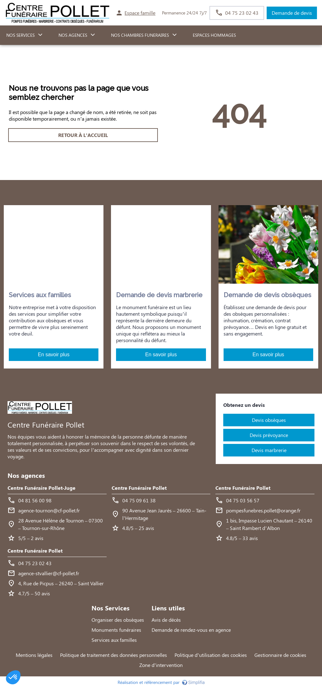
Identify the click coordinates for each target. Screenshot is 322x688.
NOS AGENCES (72, 35)
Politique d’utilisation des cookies (211, 655)
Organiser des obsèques (118, 619)
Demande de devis (292, 12)
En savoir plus (53, 354)
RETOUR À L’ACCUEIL (83, 135)
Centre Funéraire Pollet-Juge (41, 487)
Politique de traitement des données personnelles (113, 655)
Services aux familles (114, 639)
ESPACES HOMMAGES (214, 35)
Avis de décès (166, 619)
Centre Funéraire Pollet (139, 487)
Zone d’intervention (161, 665)
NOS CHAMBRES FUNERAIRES (140, 35)
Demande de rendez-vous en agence (191, 629)
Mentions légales (34, 655)
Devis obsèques (269, 420)
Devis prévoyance (269, 435)
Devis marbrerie (269, 450)
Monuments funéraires (116, 629)
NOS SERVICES (20, 35)
